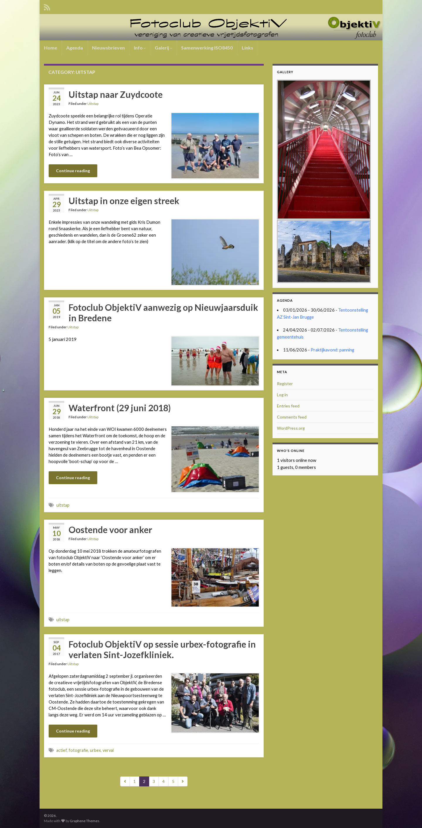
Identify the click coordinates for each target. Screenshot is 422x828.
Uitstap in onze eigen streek (124, 200)
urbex (95, 750)
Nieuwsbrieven (108, 47)
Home (50, 47)
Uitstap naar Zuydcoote (116, 94)
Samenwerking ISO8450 (207, 47)
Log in (282, 394)
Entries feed (288, 405)
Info (140, 47)
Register (285, 383)
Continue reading (73, 170)
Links (247, 47)
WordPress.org (291, 428)
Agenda (74, 47)
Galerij (163, 47)
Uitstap (92, 103)
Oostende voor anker (110, 529)
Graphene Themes (84, 821)
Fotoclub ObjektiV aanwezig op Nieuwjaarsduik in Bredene (163, 312)
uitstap (62, 505)
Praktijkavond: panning (332, 349)
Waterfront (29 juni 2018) (120, 407)
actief (61, 750)
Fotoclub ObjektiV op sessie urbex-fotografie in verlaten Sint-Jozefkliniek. (162, 649)
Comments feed (292, 416)
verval (108, 750)
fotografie (78, 750)
